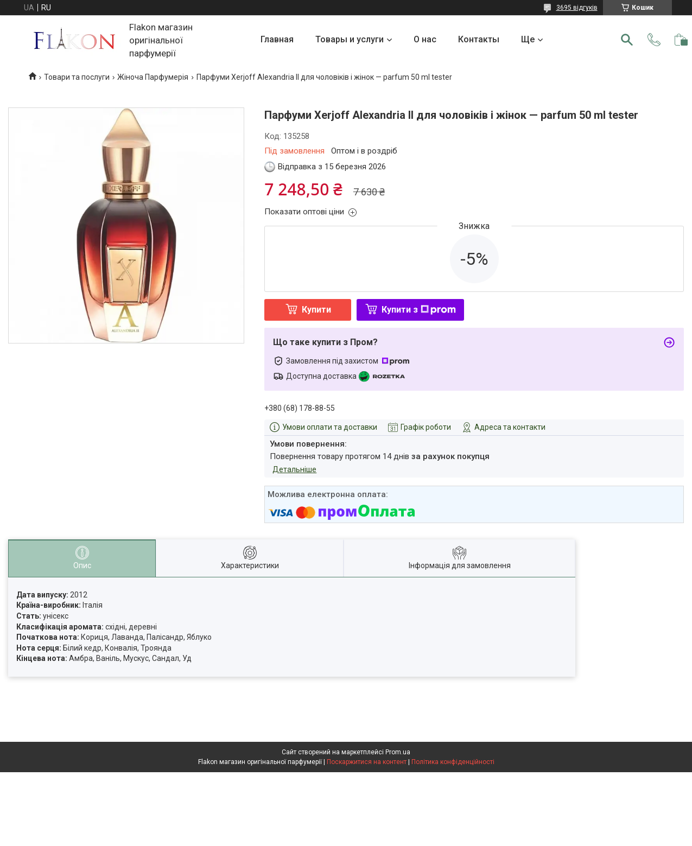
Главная (277, 39)
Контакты (478, 39)
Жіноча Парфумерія (152, 77)
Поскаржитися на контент (367, 762)
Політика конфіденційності (452, 762)
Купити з (419, 309)
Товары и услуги (349, 39)
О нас (425, 39)
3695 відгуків (577, 7)
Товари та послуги (77, 77)
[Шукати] (627, 39)
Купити (316, 309)
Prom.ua (397, 752)
